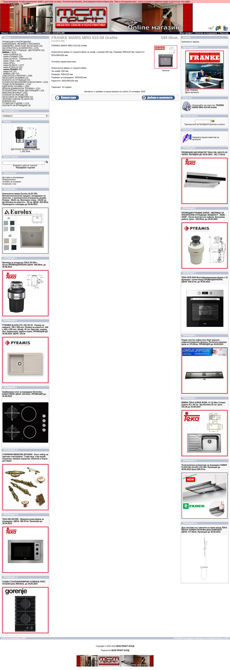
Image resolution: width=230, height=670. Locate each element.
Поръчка (224, 33)
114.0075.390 (59, 33)
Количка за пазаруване (206, 33)
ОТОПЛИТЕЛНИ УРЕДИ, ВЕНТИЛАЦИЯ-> (21, 91)
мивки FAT (8, 71)
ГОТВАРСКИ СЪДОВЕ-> (13, 103)
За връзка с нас (9, 184)
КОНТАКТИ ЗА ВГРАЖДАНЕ (15, 105)
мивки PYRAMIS (10, 57)
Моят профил (186, 33)
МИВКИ (30, 33)
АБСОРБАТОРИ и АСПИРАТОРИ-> (18, 48)
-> (6, 52)
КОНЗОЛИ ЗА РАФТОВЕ (13, 95)
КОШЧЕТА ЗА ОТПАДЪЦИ (14, 80)
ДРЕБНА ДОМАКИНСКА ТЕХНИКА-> (18, 88)
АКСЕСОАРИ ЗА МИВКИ (13, 78)
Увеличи (165, 70)
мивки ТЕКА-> (9, 61)
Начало (4, 33)
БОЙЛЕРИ (7, 101)
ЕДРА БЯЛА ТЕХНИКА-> (13, 86)
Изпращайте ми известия (208, 106)
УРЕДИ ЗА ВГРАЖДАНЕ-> (14, 84)
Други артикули (192, 92)
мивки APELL (9, 63)
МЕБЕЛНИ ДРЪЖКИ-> (12, 93)
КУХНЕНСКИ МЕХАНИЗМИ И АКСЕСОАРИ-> (22, 82)
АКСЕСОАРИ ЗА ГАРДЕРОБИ (15, 97)
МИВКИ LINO (9, 74)
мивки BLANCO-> (11, 65)
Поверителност (9, 180)
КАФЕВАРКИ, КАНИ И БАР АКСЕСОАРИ (20, 46)
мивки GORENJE (11, 54)
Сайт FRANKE (191, 90)
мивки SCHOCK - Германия (15, 59)
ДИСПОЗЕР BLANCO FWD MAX (25, 149)
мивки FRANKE (43, 33)
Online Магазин (17, 33)
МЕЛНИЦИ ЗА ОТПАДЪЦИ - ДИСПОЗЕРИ (21, 50)
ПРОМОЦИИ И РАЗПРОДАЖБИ (16, 42)
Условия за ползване (11, 182)
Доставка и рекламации (13, 177)
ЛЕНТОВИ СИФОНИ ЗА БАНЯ (15, 99)
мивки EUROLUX (11, 67)
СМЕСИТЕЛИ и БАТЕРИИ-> (14, 76)
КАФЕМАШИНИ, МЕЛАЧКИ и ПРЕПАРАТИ (21, 44)
